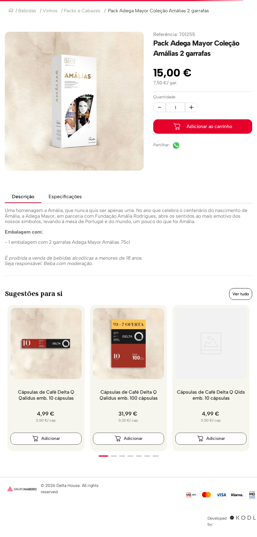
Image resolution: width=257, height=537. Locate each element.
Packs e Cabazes (82, 10)
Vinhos (50, 10)
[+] (191, 107)
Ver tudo (240, 294)
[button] (103, 456)
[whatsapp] (176, 146)
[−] (159, 107)
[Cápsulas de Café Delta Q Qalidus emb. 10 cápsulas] (46, 378)
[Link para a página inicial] (10, 11)
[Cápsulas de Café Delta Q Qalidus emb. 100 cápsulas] (128, 378)
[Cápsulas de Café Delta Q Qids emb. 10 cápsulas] (211, 378)
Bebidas (27, 10)
